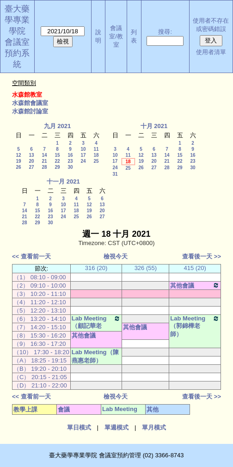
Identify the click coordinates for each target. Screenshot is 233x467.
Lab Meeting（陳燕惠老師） (95, 356)
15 (57, 155)
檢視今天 (116, 256)
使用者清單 (211, 52)
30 (70, 167)
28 (44, 167)
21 (44, 161)
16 (70, 155)
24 (83, 161)
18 (95, 155)
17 (83, 155)
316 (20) (96, 267)
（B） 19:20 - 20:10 (40, 368)
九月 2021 (57, 126)
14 (44, 155)
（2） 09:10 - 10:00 (39, 285)
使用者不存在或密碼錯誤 (211, 24)
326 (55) (146, 267)
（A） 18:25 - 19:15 (40, 360)
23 (70, 161)
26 (18, 167)
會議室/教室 (116, 36)
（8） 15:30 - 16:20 (39, 335)
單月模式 (154, 427)
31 (114, 174)
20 (31, 161)
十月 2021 (154, 126)
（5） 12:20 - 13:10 (39, 310)
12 (18, 155)
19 (18, 161)
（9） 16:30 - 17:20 (39, 343)
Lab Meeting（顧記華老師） (96, 326)
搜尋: (165, 31)
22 (57, 161)
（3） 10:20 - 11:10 (39, 293)
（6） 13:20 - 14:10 (39, 318)
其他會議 (195, 285)
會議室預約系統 (17, 53)
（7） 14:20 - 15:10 (39, 327)
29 (57, 167)
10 (83, 149)
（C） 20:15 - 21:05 (40, 377)
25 (95, 161)
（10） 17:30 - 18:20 (41, 352)
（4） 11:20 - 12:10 (39, 302)
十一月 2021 (63, 181)
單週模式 (116, 427)
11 (95, 149)
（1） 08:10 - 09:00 (39, 277)
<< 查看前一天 (31, 256)
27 (31, 167)
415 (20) (195, 267)
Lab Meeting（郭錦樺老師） (195, 326)
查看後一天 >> (201, 256)
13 (31, 155)
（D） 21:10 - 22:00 (40, 385)
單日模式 (79, 427)
